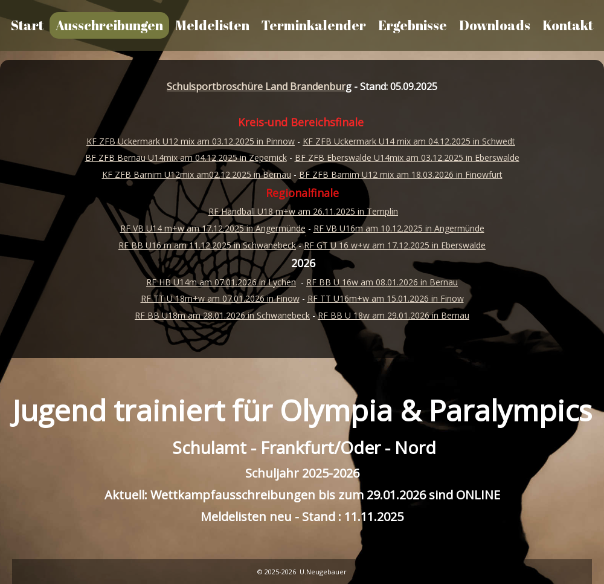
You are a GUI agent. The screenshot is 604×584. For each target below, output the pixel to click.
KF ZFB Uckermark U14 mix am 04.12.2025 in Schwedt (409, 141)
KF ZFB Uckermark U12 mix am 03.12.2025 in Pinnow (190, 141)
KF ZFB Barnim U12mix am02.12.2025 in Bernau (196, 174)
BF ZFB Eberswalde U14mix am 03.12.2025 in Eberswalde (407, 157)
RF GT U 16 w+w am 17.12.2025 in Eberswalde (395, 245)
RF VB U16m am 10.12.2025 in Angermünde (398, 228)
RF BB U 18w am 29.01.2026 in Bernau (393, 315)
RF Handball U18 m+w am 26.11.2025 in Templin (303, 211)
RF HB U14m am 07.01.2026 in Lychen (221, 282)
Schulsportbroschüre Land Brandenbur (256, 86)
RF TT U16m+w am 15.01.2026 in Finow (385, 298)
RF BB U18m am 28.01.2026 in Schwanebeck (222, 315)
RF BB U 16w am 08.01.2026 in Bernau (382, 282)
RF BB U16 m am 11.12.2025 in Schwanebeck (207, 245)
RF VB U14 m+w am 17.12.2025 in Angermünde (213, 228)
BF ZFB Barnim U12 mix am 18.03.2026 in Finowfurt (401, 174)
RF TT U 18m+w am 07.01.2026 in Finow (220, 298)
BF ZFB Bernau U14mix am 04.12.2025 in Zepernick (186, 157)
